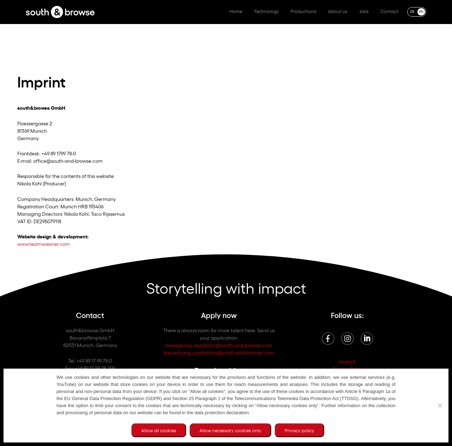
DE (412, 11)
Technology (266, 11)
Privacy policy (299, 430)
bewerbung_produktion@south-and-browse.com (219, 352)
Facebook (328, 338)
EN (421, 11)
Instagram (347, 338)
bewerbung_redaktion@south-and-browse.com (218, 344)
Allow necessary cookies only (230, 430)
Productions (303, 11)
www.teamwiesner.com (43, 246)
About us (337, 11)
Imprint (347, 361)
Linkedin (367, 338)
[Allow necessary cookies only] (439, 405)
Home (236, 11)
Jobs (364, 11)
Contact (389, 11)
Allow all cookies (158, 430)
